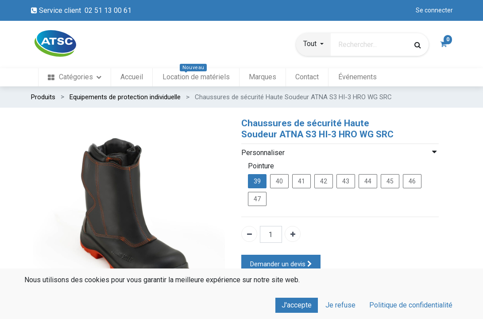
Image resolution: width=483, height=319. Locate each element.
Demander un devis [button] (281, 264)
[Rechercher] (418, 44)
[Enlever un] (249, 234)
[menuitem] (74, 77)
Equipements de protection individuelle (125, 97)
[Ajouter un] (293, 234)
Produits (43, 97)
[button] (313, 44)
